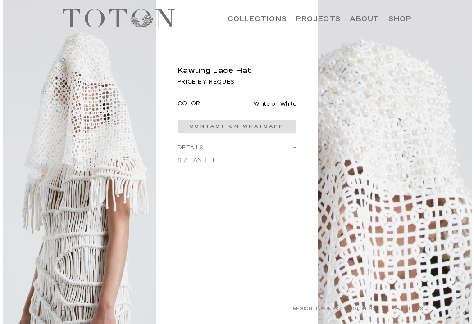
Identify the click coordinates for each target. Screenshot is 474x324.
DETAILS (191, 147)
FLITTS (414, 308)
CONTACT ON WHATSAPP (237, 126)
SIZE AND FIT (198, 160)
